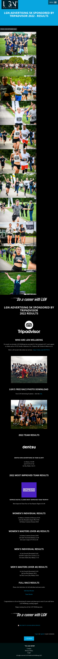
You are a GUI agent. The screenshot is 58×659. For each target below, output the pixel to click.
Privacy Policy (29, 650)
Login (29, 652)
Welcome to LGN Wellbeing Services (29, 625)
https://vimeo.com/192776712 (41, 350)
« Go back (29, 638)
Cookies (29, 648)
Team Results (29, 594)
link (41, 394)
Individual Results (29, 590)
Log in (37, 634)
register (42, 634)
